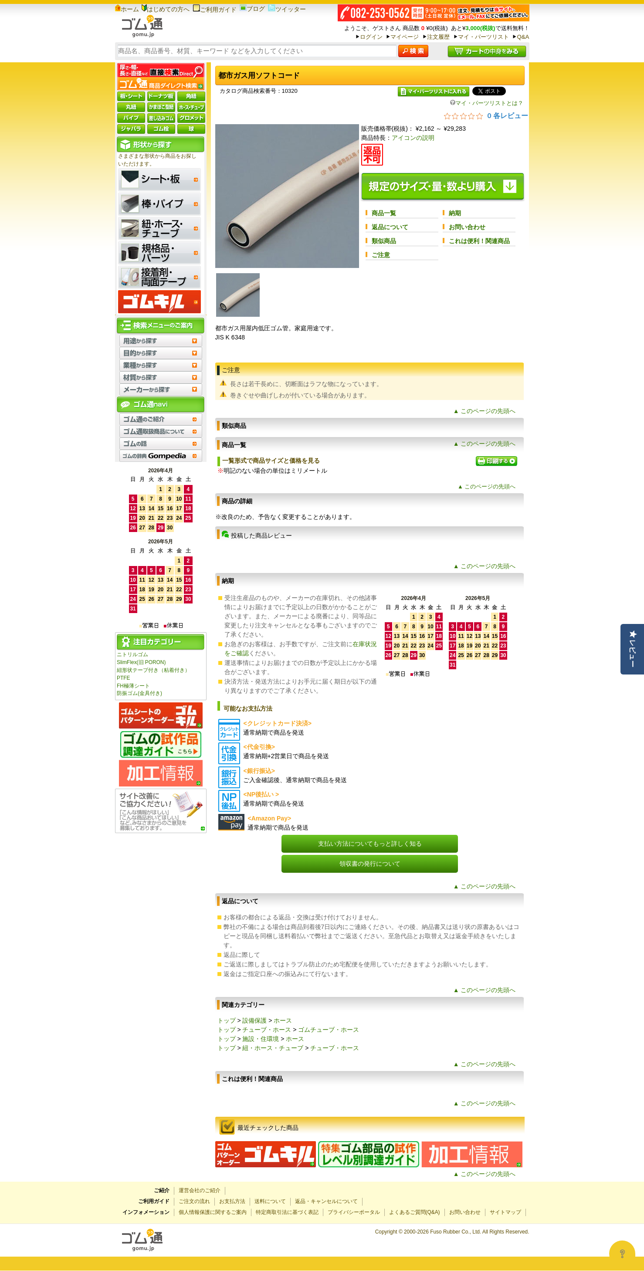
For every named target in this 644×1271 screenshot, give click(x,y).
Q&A (523, 37)
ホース (283, 1020)
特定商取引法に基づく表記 (287, 1212)
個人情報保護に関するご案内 (213, 1212)
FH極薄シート (133, 686)
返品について (390, 227)
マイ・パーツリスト (483, 37)
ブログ (252, 8)
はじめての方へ (166, 9)
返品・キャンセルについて (326, 1201)
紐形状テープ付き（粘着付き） (153, 670)
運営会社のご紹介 (199, 1190)
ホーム (127, 9)
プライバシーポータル (354, 1212)
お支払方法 (232, 1201)
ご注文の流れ (194, 1201)
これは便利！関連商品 (479, 240)
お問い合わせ (467, 227)
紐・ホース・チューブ (272, 1047)
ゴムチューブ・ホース (328, 1029)
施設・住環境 (260, 1038)
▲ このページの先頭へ (484, 410)
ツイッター (287, 9)
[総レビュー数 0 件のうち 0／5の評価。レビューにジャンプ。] (486, 115)
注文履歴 (438, 37)
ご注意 (381, 254)
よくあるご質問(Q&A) (414, 1212)
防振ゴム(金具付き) (139, 693)
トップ (226, 1020)
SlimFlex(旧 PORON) (141, 662)
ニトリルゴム (132, 654)
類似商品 (384, 240)
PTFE (123, 678)
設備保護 (254, 1020)
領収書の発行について (369, 863)
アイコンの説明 (413, 137)
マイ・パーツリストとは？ (486, 103)
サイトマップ (505, 1212)
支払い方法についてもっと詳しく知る (370, 843)
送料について (270, 1201)
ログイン (371, 37)
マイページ (404, 37)
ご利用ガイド (215, 9)
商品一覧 (384, 213)
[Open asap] (622, 1253)
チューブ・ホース (266, 1029)
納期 (455, 213)
